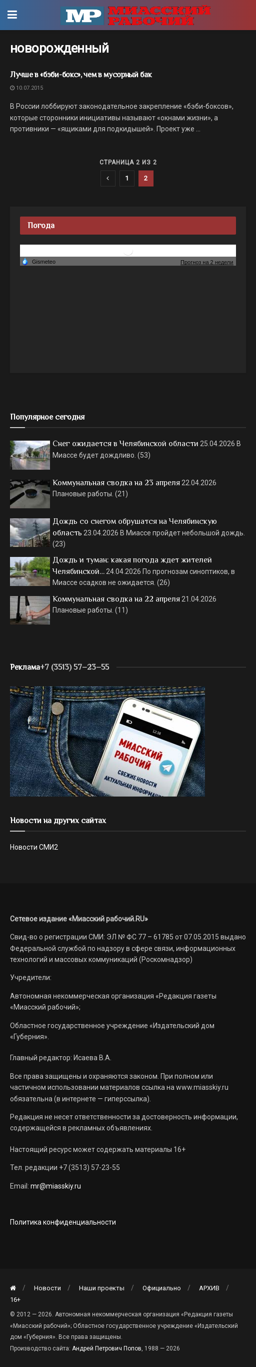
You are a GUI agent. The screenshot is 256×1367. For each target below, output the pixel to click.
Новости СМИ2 (34, 847)
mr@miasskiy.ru (55, 1186)
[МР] (107, 741)
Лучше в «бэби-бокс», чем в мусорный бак (81, 74)
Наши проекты (101, 1288)
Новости (47, 1288)
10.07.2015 (26, 88)
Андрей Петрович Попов (107, 1348)
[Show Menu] (12, 15)
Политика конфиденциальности (63, 1222)
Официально (161, 1288)
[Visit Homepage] (135, 15)
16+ (15, 1299)
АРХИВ (209, 1288)
